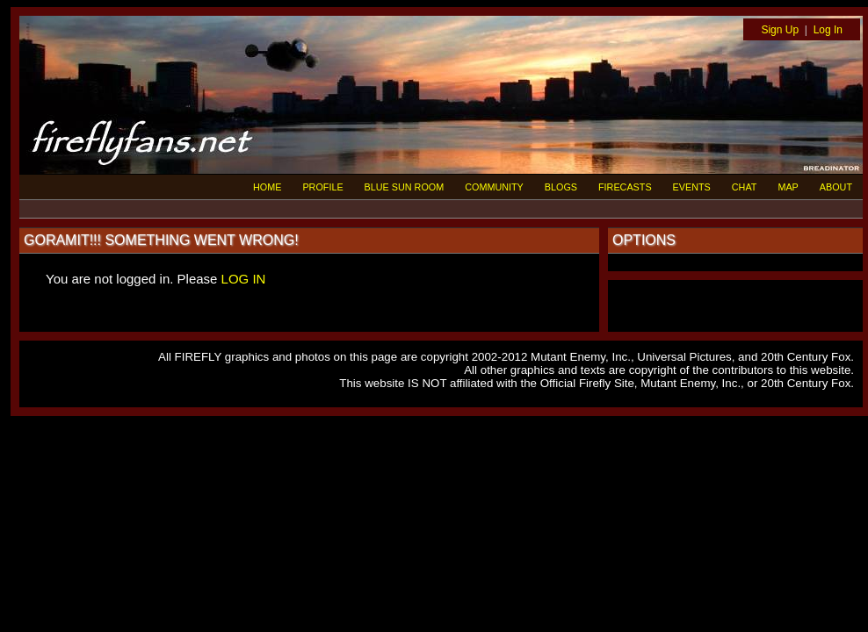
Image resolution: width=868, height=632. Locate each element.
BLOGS (561, 187)
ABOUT (836, 187)
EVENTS (692, 187)
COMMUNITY (494, 187)
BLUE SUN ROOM (405, 187)
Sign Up (780, 30)
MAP (788, 187)
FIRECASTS (625, 187)
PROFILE (322, 187)
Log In (828, 30)
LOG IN (243, 278)
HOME (267, 187)
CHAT (744, 187)
